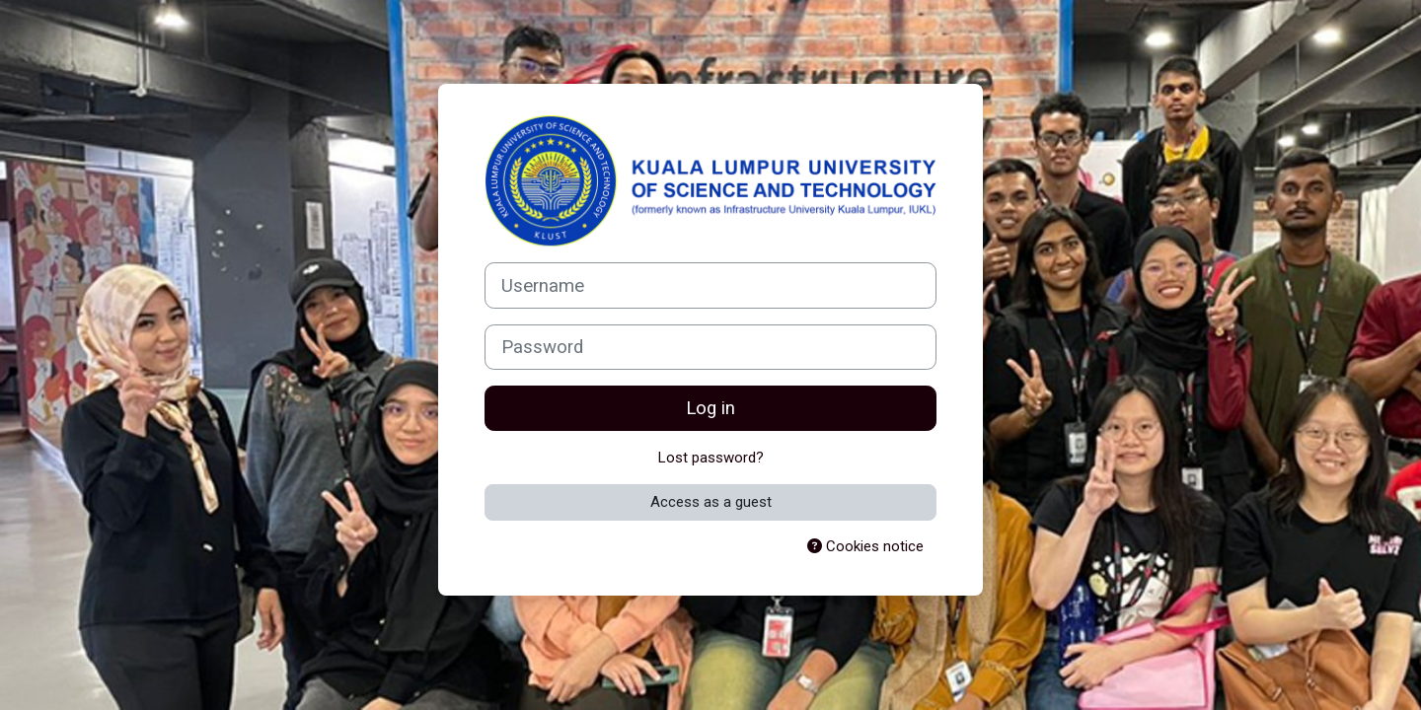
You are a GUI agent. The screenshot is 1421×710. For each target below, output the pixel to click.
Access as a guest (711, 502)
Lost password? (711, 457)
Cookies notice (865, 546)
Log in (710, 408)
